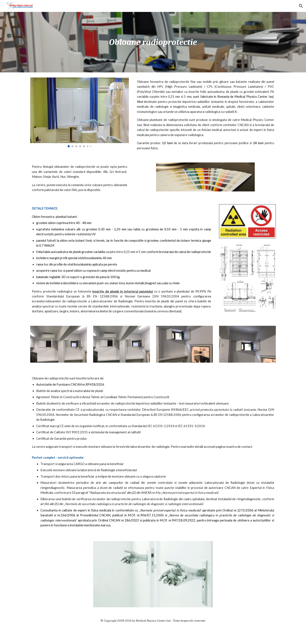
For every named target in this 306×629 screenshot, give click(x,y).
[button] (301, 6)
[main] (153, 42)
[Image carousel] (79, 112)
